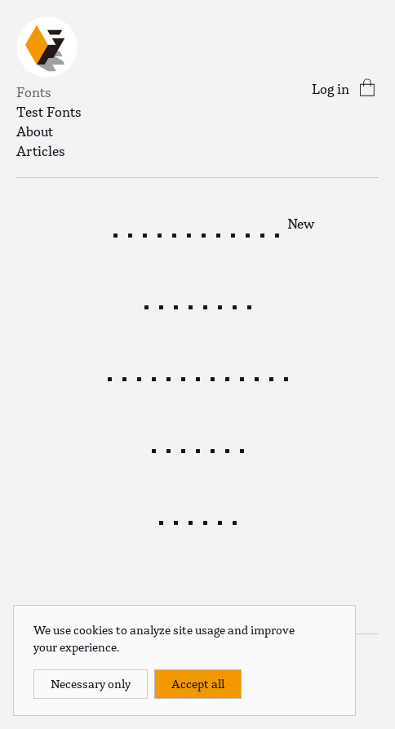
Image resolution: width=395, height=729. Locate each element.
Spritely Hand (197, 377)
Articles (40, 151)
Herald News (188, 233)
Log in (330, 89)
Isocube (197, 449)
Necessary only (91, 684)
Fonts (33, 92)
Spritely (197, 305)
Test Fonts (49, 112)
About (34, 131)
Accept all (197, 684)
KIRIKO (197, 520)
